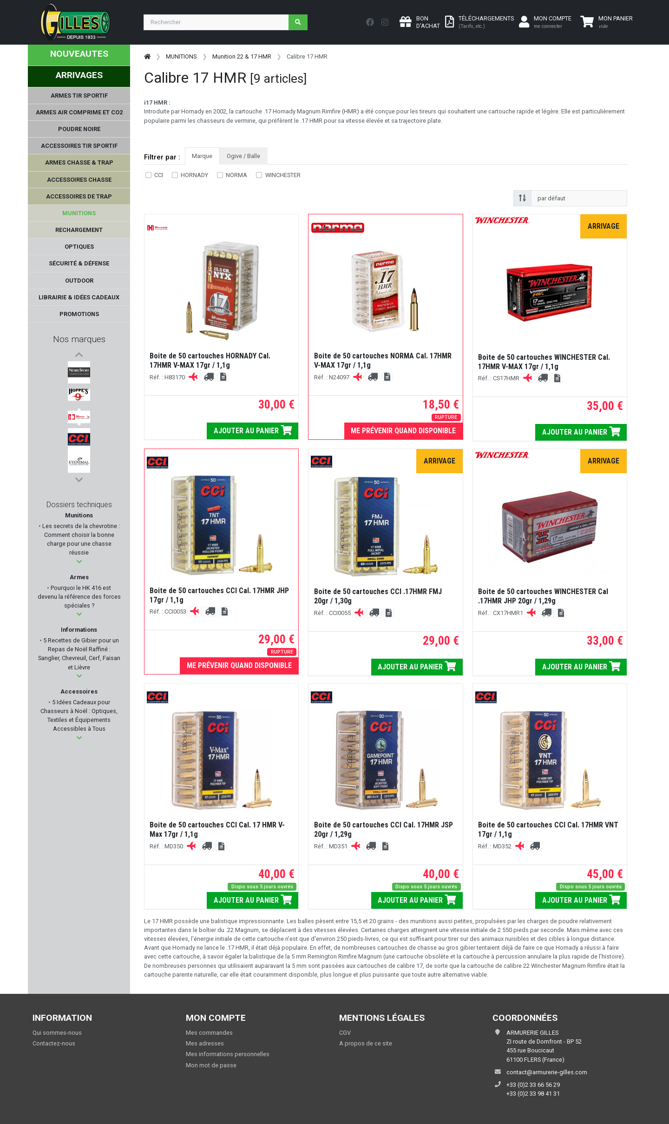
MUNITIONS (181, 56)
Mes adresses (205, 1043)
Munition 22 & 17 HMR (241, 56)
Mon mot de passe (211, 1065)
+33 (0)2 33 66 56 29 (533, 1084)
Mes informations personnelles (227, 1054)
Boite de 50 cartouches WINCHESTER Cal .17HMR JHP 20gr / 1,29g (543, 596)
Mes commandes (209, 1032)
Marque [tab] (202, 155)
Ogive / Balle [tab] (243, 155)
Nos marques (79, 339)
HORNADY (194, 175)
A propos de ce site (365, 1043)
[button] (79, 561)
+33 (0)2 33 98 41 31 (533, 1093)
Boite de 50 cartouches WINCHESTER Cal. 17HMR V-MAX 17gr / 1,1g (544, 362)
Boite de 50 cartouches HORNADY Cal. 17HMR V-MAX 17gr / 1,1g (210, 360)
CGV (345, 1032)
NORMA (236, 175)
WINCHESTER (283, 175)
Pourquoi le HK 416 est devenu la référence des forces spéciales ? (79, 596)
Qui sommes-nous (57, 1032)
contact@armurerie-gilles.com (546, 1072)
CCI (158, 175)
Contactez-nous (54, 1043)
